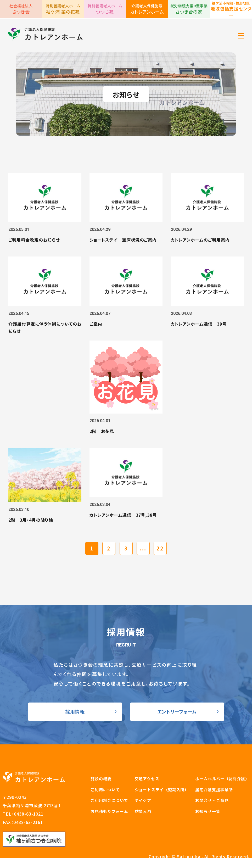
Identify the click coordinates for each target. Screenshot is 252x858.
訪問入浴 (143, 783)
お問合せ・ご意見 (211, 772)
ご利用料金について (109, 772)
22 (160, 520)
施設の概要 (101, 751)
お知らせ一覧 (207, 783)
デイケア (143, 772)
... (143, 520)
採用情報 (75, 684)
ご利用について (105, 762)
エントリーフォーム (177, 684)
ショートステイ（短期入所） (162, 762)
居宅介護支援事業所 (214, 762)
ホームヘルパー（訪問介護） (222, 751)
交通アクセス (147, 751)
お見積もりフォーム (109, 783)
